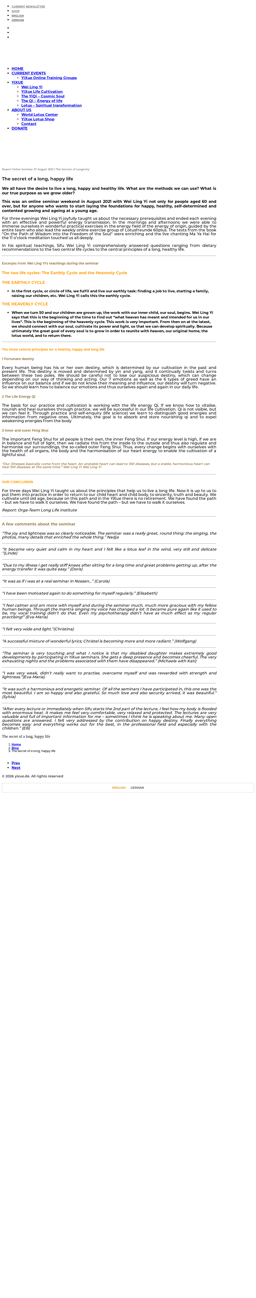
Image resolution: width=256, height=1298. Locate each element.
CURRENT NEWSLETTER (28, 7)
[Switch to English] (119, 788)
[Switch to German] (133, 20)
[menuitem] (133, 6)
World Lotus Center (39, 114)
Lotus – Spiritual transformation (51, 105)
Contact (29, 123)
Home (16, 744)
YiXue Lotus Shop (37, 119)
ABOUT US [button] (21, 110)
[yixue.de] (128, 53)
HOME (17, 68)
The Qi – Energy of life (41, 100)
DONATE (20, 128)
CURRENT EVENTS (29, 73)
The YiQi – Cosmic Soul (43, 96)
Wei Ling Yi (32, 87)
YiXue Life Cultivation (42, 91)
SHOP (16, 11)
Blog (15, 748)
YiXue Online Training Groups (49, 77)
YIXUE (17, 82)
